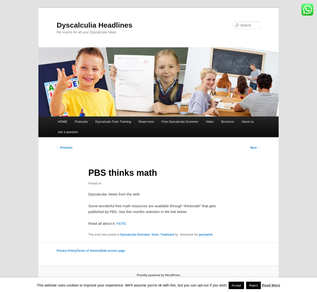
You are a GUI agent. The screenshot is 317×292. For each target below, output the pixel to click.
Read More (271, 285)
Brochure (227, 121)
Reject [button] (253, 285)
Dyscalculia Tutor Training (113, 121)
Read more (146, 121)
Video (210, 121)
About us (248, 121)
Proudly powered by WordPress (158, 275)
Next (255, 147)
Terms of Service (88, 250)
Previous (65, 147)
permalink (206, 234)
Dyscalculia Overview (135, 234)
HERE (121, 223)
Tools (155, 234)
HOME (62, 121)
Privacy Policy (66, 250)
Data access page (113, 250)
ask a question (68, 132)
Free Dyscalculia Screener (180, 121)
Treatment (167, 234)
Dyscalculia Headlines (94, 25)
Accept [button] (236, 285)
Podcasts (81, 121)
